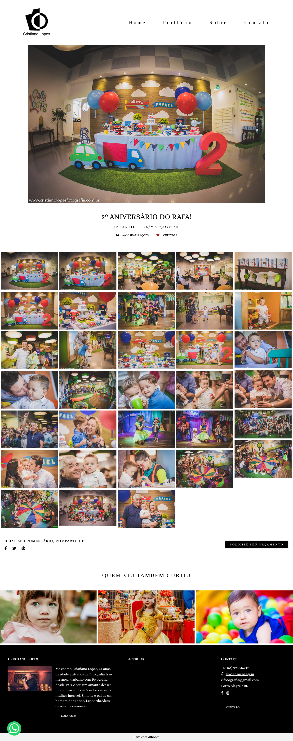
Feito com (146, 737)
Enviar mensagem (240, 674)
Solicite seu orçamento (257, 544)
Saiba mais (68, 716)
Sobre (218, 22)
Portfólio (178, 22)
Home (137, 22)
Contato (256, 22)
